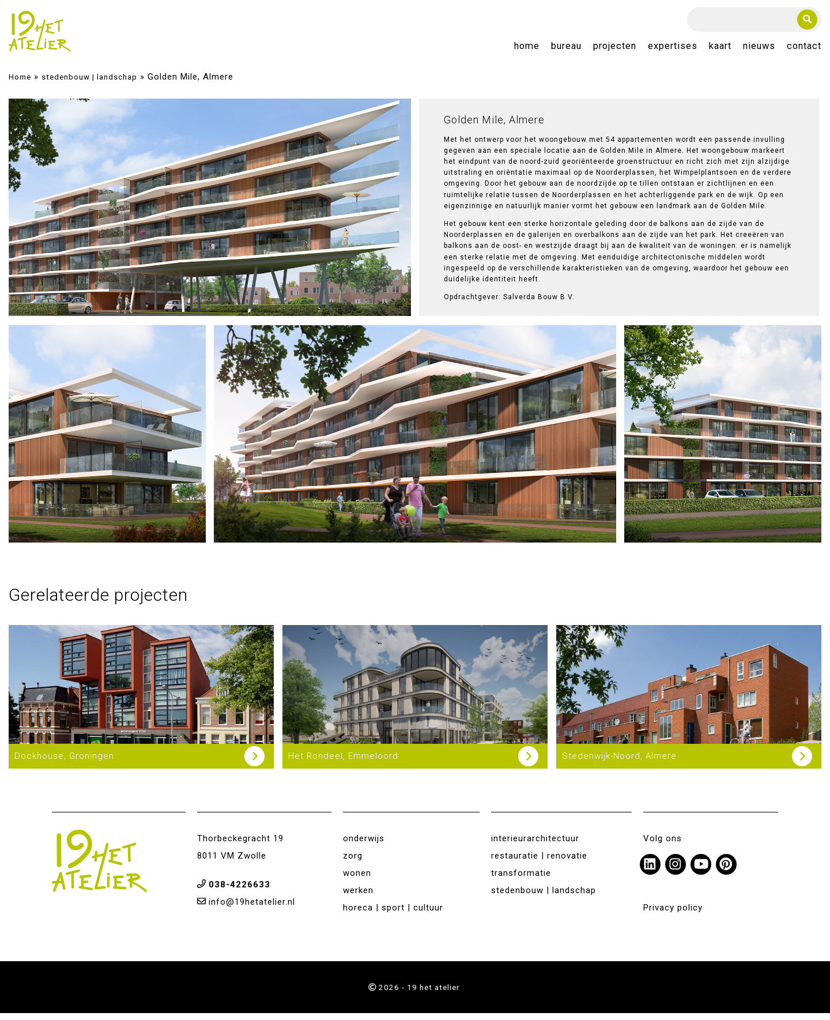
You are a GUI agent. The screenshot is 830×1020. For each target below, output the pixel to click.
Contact (804, 49)
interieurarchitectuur (535, 845)
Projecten (614, 49)
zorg (353, 862)
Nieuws (759, 49)
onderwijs (363, 845)
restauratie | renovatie (539, 862)
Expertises (672, 49)
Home (527, 49)
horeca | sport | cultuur (393, 914)
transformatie (521, 879)
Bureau (566, 49)
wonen (357, 879)
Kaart (720, 49)
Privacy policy (673, 914)
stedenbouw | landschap (89, 83)
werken (358, 896)
